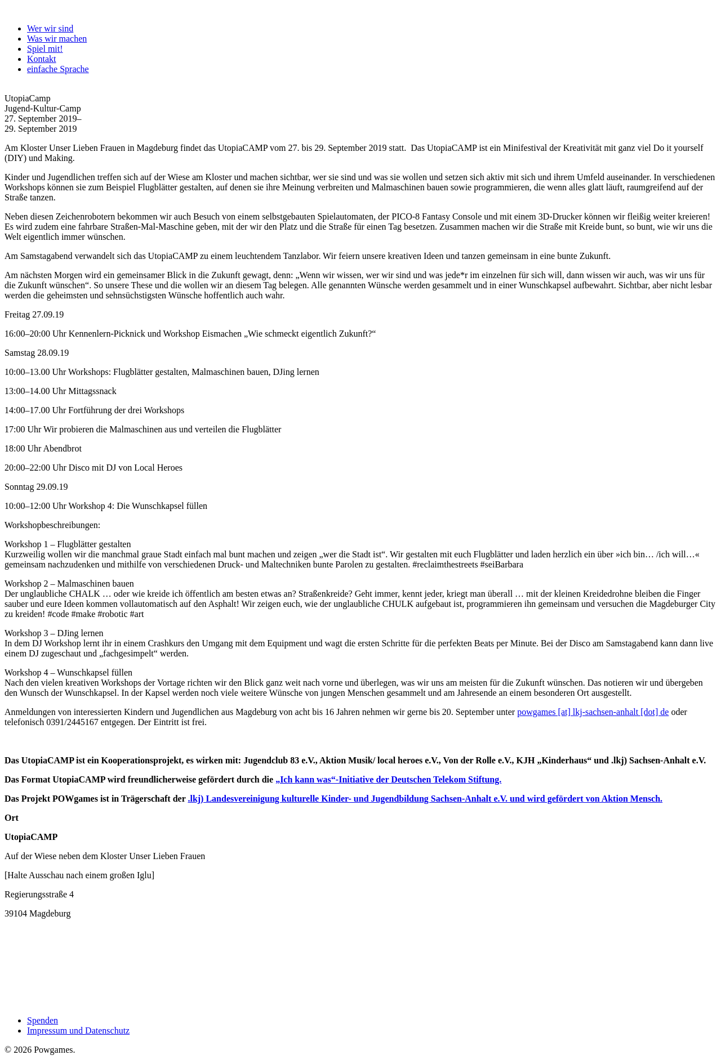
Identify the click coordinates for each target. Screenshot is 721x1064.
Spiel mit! (45, 48)
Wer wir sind (50, 28)
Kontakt (41, 59)
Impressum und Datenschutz (78, 1030)
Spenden (42, 1020)
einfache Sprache (58, 69)
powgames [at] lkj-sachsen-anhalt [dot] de (593, 712)
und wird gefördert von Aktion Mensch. (585, 798)
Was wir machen (57, 38)
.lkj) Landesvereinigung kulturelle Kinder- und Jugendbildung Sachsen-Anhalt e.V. (348, 798)
